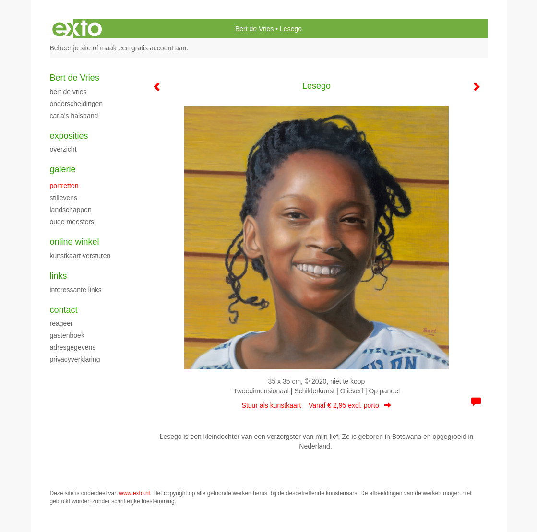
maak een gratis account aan (143, 48)
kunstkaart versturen (80, 256)
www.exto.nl (134, 493)
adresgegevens (73, 347)
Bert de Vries (254, 29)
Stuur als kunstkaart (317, 405)
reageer (61, 323)
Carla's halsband (74, 115)
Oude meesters (72, 221)
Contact (64, 310)
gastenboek (67, 335)
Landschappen (71, 209)
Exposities (69, 136)
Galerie (63, 169)
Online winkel (74, 242)
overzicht (63, 149)
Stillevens (64, 197)
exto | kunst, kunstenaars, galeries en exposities (77, 28)
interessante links (76, 290)
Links (58, 276)
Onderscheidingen (76, 103)
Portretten (64, 185)
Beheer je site (70, 48)
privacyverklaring (75, 359)
